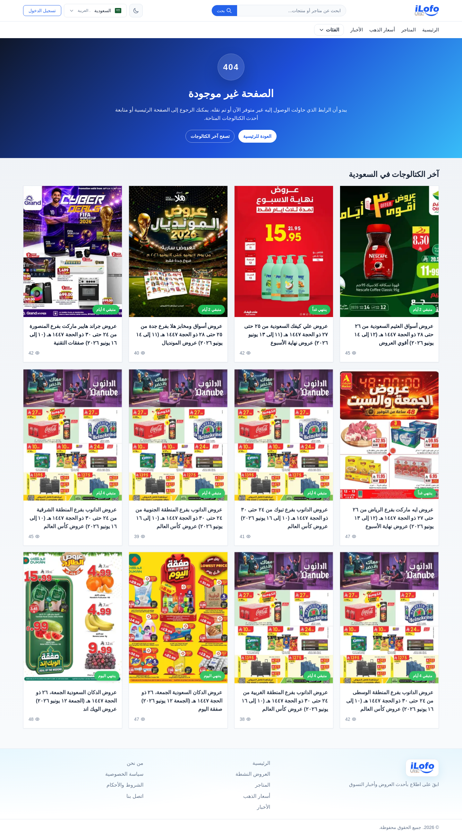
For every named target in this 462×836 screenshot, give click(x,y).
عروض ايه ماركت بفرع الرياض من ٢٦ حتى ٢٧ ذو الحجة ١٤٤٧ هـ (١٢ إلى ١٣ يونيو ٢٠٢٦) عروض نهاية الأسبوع (393, 523)
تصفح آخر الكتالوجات (210, 136)
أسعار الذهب (382, 29)
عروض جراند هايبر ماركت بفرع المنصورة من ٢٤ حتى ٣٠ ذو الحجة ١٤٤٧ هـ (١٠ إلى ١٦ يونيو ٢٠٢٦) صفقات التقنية (73, 335)
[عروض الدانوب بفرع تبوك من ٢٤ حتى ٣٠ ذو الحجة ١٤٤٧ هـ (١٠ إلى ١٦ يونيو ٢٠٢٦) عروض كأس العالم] (284, 440)
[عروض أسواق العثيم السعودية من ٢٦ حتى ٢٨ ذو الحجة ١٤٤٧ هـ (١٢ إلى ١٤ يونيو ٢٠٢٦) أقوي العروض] (389, 251)
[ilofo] (427, 10)
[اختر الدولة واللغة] (95, 10)
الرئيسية (430, 29)
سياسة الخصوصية (124, 774)
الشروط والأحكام (125, 785)
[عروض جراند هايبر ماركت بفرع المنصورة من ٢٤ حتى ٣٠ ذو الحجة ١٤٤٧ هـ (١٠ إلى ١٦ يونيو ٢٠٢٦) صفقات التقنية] (72, 251)
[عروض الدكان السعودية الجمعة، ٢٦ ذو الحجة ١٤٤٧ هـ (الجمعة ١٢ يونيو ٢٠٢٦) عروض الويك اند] (72, 623)
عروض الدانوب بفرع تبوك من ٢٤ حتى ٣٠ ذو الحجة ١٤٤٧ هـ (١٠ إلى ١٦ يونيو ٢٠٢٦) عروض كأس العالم (284, 523)
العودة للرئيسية (257, 136)
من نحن (135, 763)
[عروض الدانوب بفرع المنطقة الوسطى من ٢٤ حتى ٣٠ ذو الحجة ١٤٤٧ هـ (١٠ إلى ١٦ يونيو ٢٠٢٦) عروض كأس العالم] (389, 623)
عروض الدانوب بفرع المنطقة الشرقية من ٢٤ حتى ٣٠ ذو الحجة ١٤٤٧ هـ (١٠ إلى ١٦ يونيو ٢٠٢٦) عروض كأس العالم (73, 523)
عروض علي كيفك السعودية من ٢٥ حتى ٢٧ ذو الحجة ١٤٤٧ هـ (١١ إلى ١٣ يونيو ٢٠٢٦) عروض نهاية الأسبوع (286, 335)
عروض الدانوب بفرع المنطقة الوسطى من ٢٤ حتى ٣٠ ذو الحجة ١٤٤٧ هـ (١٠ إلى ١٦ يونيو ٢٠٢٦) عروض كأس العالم (389, 706)
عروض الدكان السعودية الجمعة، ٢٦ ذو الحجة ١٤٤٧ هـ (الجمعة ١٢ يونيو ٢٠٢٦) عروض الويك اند (76, 706)
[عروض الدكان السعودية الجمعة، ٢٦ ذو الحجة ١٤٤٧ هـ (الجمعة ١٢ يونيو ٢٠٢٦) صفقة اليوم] (178, 623)
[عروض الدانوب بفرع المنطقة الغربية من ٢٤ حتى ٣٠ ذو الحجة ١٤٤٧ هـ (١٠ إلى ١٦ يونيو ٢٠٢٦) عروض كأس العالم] (284, 623)
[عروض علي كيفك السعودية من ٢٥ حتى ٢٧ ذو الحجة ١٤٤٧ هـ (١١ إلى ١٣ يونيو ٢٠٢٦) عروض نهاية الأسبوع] (284, 251)
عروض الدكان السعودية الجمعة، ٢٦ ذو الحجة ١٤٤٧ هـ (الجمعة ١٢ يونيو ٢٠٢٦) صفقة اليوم (181, 706)
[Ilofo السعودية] (422, 768)
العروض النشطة (252, 774)
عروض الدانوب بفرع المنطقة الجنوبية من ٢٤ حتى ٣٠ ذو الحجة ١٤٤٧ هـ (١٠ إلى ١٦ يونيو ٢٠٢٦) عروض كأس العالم (178, 523)
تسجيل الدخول (42, 10)
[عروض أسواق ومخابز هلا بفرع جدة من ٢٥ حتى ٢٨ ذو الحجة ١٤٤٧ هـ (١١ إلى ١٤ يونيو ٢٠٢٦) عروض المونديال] (178, 251)
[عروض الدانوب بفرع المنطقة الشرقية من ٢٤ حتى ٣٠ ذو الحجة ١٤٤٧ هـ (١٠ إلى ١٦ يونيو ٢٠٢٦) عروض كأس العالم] (72, 440)
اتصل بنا (134, 796)
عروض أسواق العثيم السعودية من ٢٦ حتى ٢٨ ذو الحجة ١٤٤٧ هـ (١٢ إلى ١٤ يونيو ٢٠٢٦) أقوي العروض (393, 335)
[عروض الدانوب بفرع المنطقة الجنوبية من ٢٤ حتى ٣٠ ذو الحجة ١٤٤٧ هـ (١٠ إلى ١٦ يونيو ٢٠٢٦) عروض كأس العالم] (178, 440)
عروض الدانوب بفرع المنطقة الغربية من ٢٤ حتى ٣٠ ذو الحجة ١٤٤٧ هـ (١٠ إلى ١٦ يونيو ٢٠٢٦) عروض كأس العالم (285, 706)
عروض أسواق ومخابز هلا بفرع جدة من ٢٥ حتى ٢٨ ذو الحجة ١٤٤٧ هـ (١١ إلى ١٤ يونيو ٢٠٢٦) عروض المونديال (179, 335)
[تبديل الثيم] (136, 10)
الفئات (329, 29)
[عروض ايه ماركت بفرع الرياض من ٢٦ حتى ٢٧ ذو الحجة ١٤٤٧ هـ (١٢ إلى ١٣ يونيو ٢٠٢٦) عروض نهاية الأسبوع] (389, 440)
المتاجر (408, 29)
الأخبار (356, 29)
